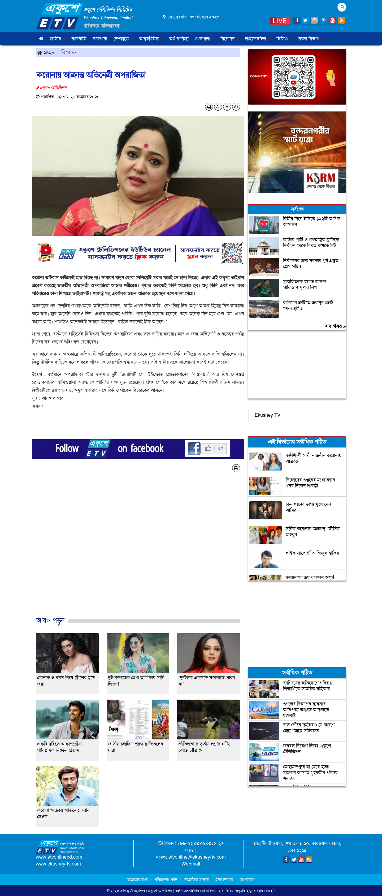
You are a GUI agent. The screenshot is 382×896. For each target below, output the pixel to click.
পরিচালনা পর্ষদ (165, 879)
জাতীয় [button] (57, 39)
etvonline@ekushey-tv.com (197, 857)
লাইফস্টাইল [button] (257, 39)
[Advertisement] (138, 550)
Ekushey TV (267, 415)
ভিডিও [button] (284, 39)
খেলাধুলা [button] (204, 39)
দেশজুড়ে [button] (123, 39)
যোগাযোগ (247, 879)
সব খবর (335, 326)
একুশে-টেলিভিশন (160, 890)
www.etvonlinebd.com (59, 857)
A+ (236, 106)
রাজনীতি (79, 39)
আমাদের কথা (138, 879)
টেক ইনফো (224, 879)
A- (218, 106)
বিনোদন (69, 52)
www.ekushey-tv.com (58, 864)
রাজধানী (100, 39)
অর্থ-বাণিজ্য (179, 39)
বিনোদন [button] (229, 39)
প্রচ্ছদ (45, 52)
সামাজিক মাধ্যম (196, 879)
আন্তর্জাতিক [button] (151, 39)
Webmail (190, 864)
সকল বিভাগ (310, 39)
